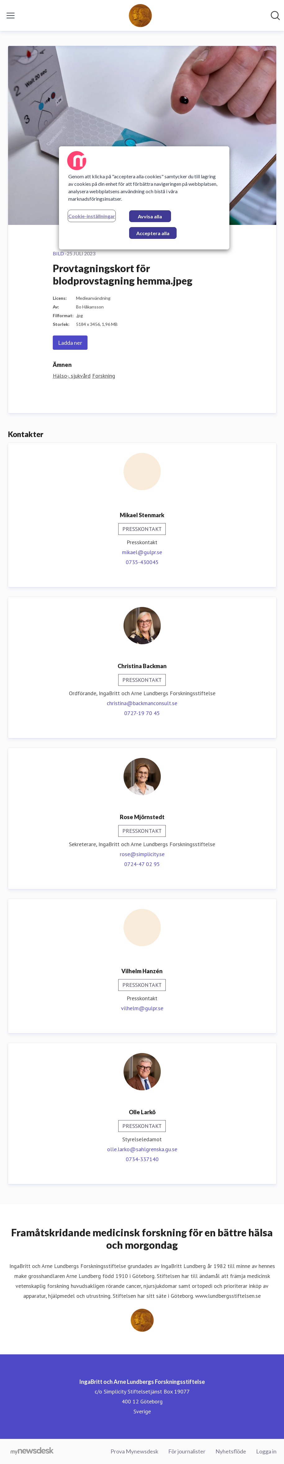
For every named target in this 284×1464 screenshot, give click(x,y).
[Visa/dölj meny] (10, 15)
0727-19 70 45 (142, 713)
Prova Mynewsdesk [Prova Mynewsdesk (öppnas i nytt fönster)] (134, 1451)
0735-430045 (142, 562)
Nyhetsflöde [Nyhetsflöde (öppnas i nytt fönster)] (230, 1451)
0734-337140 (142, 1159)
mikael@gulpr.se (142, 552)
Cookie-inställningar (91, 216)
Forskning (103, 375)
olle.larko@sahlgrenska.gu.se (142, 1149)
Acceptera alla (152, 233)
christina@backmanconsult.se (142, 703)
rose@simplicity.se (142, 854)
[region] (144, 197)
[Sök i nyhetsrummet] (275, 16)
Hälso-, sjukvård (72, 375)
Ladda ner (70, 342)
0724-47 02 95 (142, 864)
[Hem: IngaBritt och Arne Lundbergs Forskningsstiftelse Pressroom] (140, 15)
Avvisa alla (150, 216)
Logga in (266, 1451)
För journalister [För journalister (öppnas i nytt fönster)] (186, 1451)
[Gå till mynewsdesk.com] (32, 1452)
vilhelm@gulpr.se (142, 1008)
